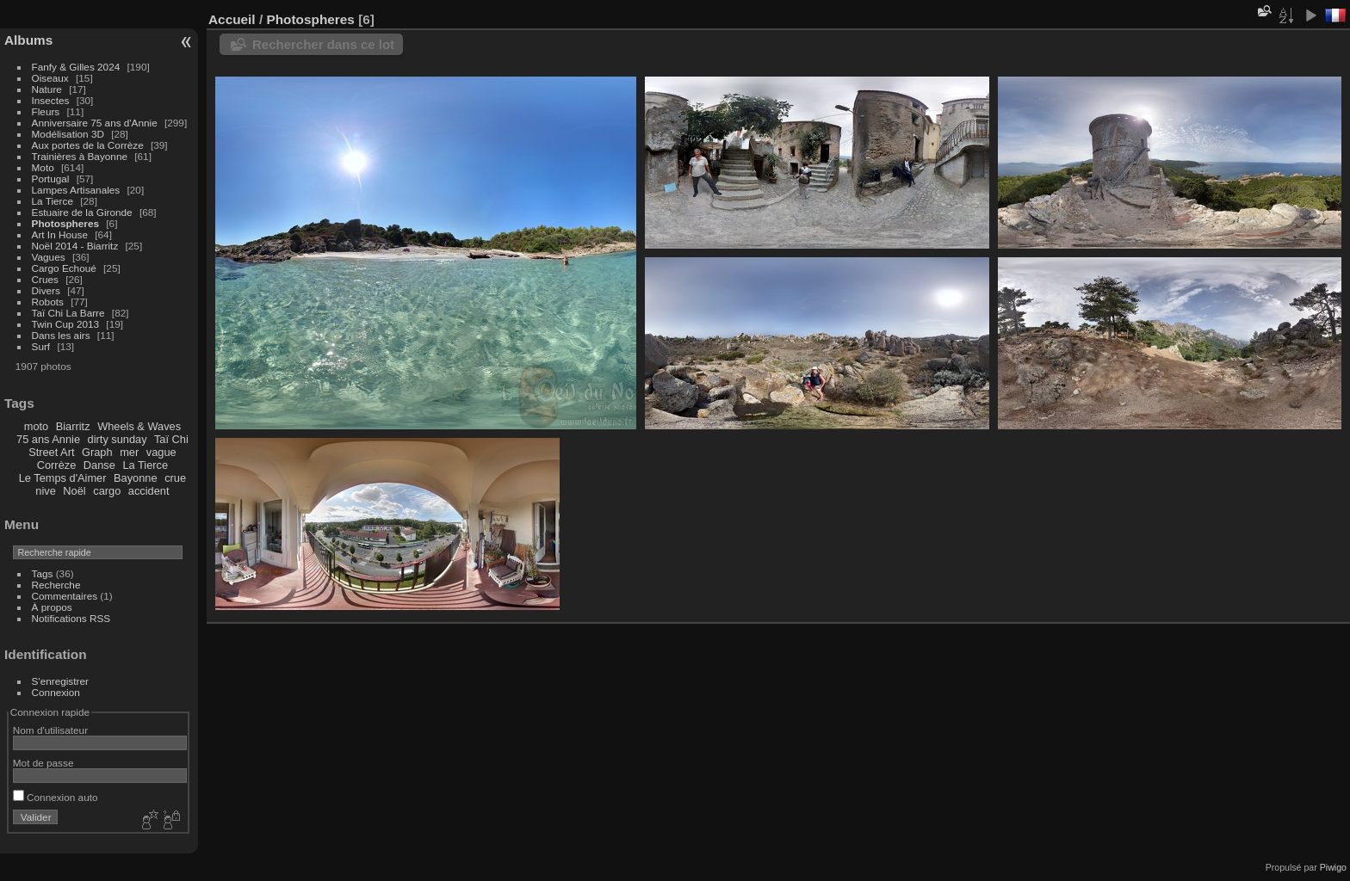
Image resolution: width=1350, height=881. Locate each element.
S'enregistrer (60, 681)
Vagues (48, 256)
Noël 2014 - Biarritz (75, 245)
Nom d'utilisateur (50, 730)
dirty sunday (117, 439)
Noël (74, 490)
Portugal (51, 178)
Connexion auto (55, 797)
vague (161, 452)
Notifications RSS (71, 618)
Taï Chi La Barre (68, 312)
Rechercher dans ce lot (323, 44)
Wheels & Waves (139, 426)
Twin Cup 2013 (66, 324)
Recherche (56, 584)
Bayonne (136, 477)
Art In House (60, 234)
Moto (43, 167)
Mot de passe (43, 762)
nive (45, 490)
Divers (46, 290)
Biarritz (73, 426)
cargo (107, 490)
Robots (48, 301)
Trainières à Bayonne (79, 156)
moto (36, 426)
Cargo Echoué (64, 268)
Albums (28, 40)
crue (175, 477)
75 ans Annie (48, 439)
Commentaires (65, 595)
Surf (41, 346)
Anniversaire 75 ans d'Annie (96, 122)
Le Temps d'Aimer (63, 477)
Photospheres (65, 223)
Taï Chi (171, 439)
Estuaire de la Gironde (82, 212)
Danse (99, 465)
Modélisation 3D (68, 133)
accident (149, 490)
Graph (97, 452)
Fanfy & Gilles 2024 (76, 66)
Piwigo (1333, 867)
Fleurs (46, 111)
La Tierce (52, 200)
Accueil (232, 19)
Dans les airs (61, 335)
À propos (52, 607)
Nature (47, 89)
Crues (45, 279)
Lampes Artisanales (76, 189)
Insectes (51, 100)
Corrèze (57, 465)
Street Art (51, 452)
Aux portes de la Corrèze (88, 145)
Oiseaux (50, 77)
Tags (42, 573)
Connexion (56, 692)
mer (129, 452)
